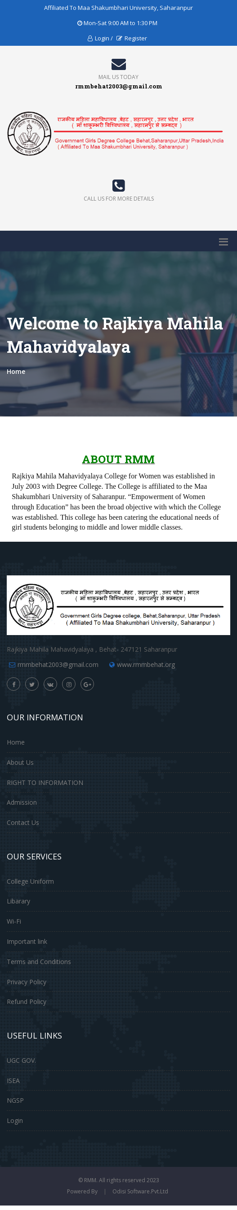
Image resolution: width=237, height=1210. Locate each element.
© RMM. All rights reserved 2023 (118, 1180)
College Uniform (30, 881)
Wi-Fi (14, 921)
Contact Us (23, 822)
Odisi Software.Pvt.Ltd (140, 1191)
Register (131, 38)
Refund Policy (26, 1001)
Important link (27, 941)
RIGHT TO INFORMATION (45, 782)
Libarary (18, 901)
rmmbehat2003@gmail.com (58, 664)
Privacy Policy (26, 982)
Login (15, 1120)
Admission (22, 802)
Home (16, 371)
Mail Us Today (118, 77)
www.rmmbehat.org (146, 664)
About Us (20, 762)
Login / (100, 38)
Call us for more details (119, 198)
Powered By (82, 1191)
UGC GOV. (21, 1060)
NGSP (15, 1100)
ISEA (13, 1080)
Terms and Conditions (39, 961)
